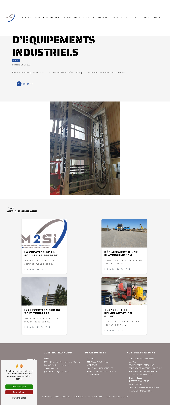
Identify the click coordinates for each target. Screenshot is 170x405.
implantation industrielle (143, 371)
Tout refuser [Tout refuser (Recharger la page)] (19, 392)
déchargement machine (141, 365)
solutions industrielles (141, 358)
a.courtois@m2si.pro (56, 372)
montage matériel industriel (144, 387)
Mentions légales (94, 397)
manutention (136, 384)
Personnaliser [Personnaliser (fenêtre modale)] (19, 398)
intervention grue (139, 381)
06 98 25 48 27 (51, 368)
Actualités (142, 17)
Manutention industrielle (114, 17)
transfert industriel (140, 391)
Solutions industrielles (79, 17)
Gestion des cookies (117, 397)
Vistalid (48, 397)
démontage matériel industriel (146, 368)
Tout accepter (19, 386)
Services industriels (48, 17)
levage (132, 362)
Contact (158, 17)
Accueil (27, 17)
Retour (26, 83)
